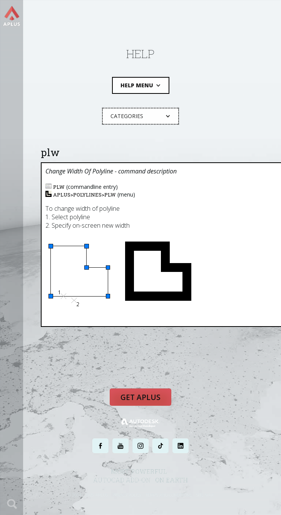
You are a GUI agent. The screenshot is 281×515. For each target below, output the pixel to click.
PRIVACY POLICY (126, 495)
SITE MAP (205, 495)
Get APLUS (140, 397)
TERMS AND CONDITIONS (169, 495)
